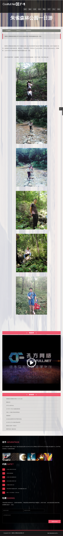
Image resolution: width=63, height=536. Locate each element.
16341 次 (18, 30)
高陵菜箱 (8, 415)
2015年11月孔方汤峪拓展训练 (13, 409)
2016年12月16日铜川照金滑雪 (13, 422)
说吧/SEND (55, 521)
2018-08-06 (28, 30)
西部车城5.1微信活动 (11, 429)
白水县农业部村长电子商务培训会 (14, 419)
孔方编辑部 (8, 30)
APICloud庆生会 (10, 405)
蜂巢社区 (8, 402)
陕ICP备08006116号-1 (53, 533)
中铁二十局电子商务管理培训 (13, 412)
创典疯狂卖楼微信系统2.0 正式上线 (14, 398)
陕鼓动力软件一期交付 (11, 425)
